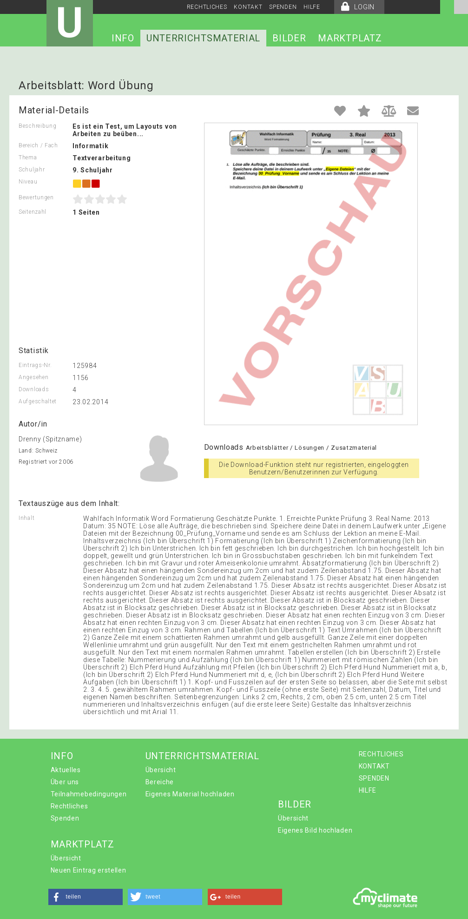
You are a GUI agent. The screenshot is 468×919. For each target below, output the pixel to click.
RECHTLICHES (207, 7)
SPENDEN (283, 7)
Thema (28, 157)
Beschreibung (37, 126)
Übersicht (160, 770)
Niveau (28, 181)
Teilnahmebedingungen (89, 794)
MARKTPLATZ (350, 38)
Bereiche (159, 782)
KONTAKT (248, 7)
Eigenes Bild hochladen (315, 830)
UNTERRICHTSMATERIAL (203, 38)
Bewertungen (36, 197)
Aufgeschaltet (38, 401)
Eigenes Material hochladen (190, 794)
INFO (123, 38)
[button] (85, 897)
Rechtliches (69, 806)
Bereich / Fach (38, 145)
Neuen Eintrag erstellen (88, 870)
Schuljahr (32, 169)
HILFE (311, 7)
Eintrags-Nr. (35, 365)
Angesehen (33, 377)
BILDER (289, 38)
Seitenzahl (32, 212)
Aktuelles (66, 770)
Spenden (65, 818)
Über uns (65, 782)
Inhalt (26, 518)
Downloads (34, 389)
